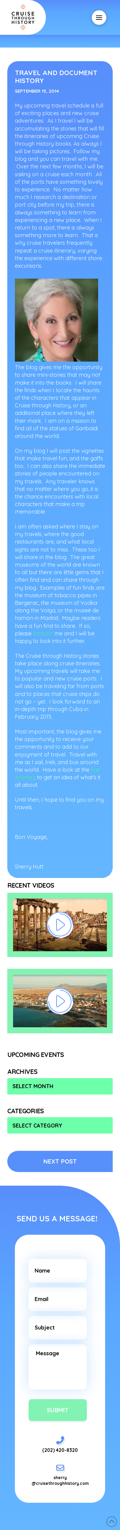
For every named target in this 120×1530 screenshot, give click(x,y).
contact (43, 633)
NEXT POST (60, 1161)
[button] (99, 17)
